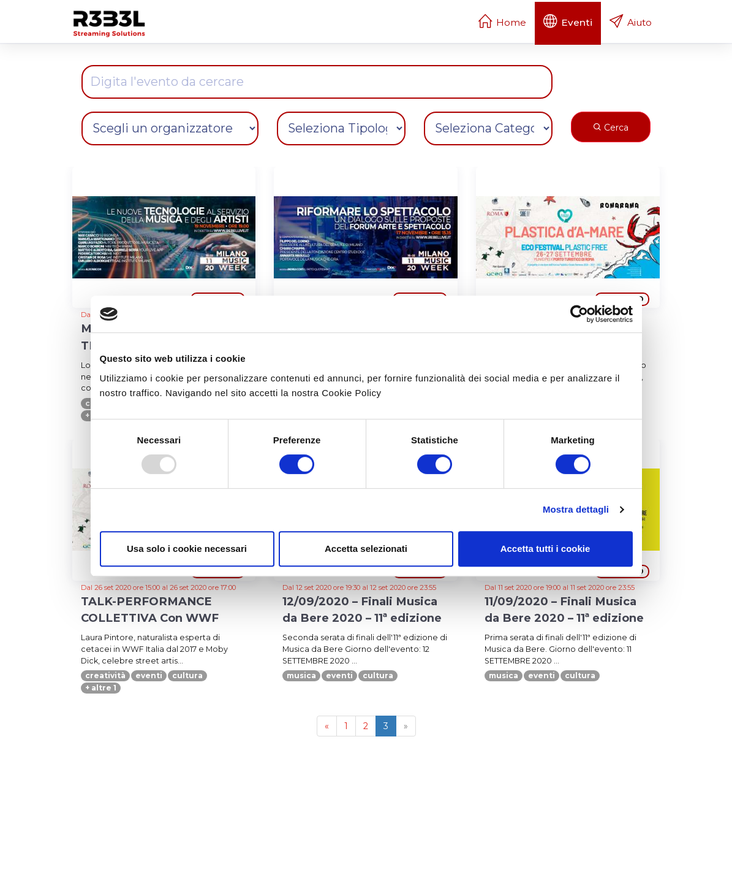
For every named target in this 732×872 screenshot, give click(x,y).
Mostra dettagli (576, 509)
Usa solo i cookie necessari (187, 548)
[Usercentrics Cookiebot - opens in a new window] (579, 314)
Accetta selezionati (366, 548)
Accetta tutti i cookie (545, 548)
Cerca (610, 127)
